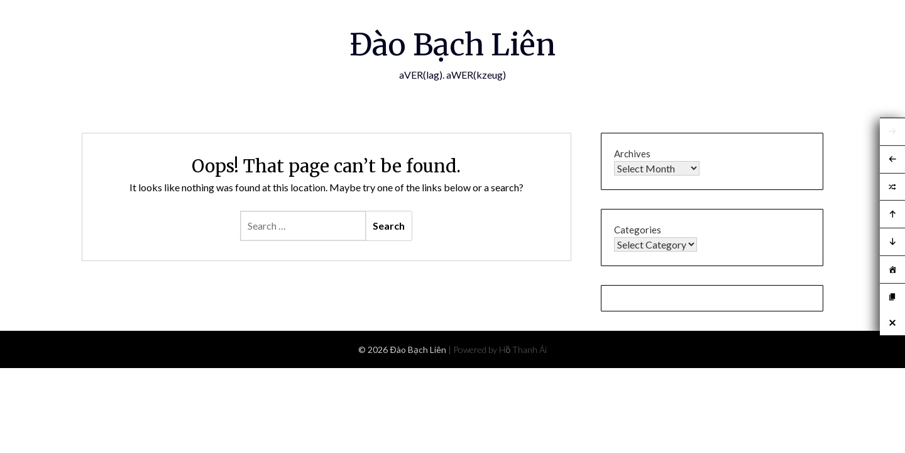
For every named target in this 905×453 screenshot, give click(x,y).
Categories (637, 229)
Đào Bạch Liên (452, 45)
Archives (632, 153)
